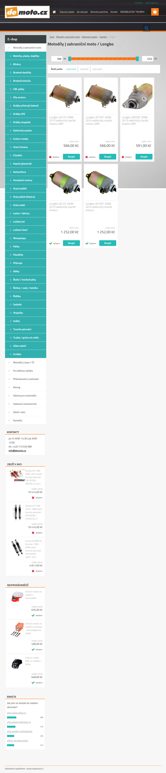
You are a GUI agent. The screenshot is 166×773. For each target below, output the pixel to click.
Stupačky (18, 313)
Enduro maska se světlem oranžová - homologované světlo (33, 628)
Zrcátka (17, 354)
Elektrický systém (22, 130)
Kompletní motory (22, 180)
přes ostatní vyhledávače (19, 731)
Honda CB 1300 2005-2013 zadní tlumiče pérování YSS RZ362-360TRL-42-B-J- (33, 477)
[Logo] (27, 12)
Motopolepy (19, 238)
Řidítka (17, 296)
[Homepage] (53, 12)
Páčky (16, 246)
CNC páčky (18, 89)
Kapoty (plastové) (22, 164)
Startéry (103, 36)
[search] (146, 28)
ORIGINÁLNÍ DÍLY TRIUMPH (132, 11)
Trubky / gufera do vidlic (26, 337)
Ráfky (16, 271)
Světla (16, 321)
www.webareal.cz (35, 768)
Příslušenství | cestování (26, 379)
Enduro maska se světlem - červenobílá (33, 595)
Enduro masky (20, 139)
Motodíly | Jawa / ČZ (23, 362)
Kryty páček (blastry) (24, 197)
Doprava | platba (67, 11)
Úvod (52, 36)
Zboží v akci (19, 412)
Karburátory (19, 172)
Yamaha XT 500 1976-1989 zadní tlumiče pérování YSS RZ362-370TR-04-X (33, 512)
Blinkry (17, 64)
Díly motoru (19, 97)
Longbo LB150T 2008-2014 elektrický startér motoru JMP (99, 120)
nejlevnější (71, 69)
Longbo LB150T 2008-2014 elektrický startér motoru (99, 207)
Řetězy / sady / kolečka (25, 288)
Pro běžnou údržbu (23, 371)
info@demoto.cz (17, 451)
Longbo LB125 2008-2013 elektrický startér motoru (62, 207)
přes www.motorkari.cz (19, 722)
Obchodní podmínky (99, 11)
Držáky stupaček (22, 122)
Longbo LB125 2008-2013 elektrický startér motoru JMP (62, 120)
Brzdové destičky (22, 72)
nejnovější (97, 69)
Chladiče (17, 155)
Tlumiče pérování (22, 329)
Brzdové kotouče (22, 81)
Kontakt (114, 11)
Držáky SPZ (19, 114)
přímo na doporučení (17, 740)
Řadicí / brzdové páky (24, 279)
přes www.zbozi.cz (16, 713)
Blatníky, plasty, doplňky (26, 56)
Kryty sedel (19, 205)
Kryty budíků (20, 188)
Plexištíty (18, 255)
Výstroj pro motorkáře (24, 395)
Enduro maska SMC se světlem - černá (33, 661)
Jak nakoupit (82, 11)
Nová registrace (152, 2)
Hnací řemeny (20, 147)
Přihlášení (139, 2)
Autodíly (17, 420)
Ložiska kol (19, 222)
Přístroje (17, 263)
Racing (16, 387)
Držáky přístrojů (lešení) (26, 106)
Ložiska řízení (20, 230)
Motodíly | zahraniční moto (27, 48)
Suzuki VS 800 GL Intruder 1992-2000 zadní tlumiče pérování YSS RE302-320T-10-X (33, 549)
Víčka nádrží (19, 346)
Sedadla (17, 304)
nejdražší (84, 69)
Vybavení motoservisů (25, 404)
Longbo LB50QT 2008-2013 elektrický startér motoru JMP (135, 120)
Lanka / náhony (21, 213)
